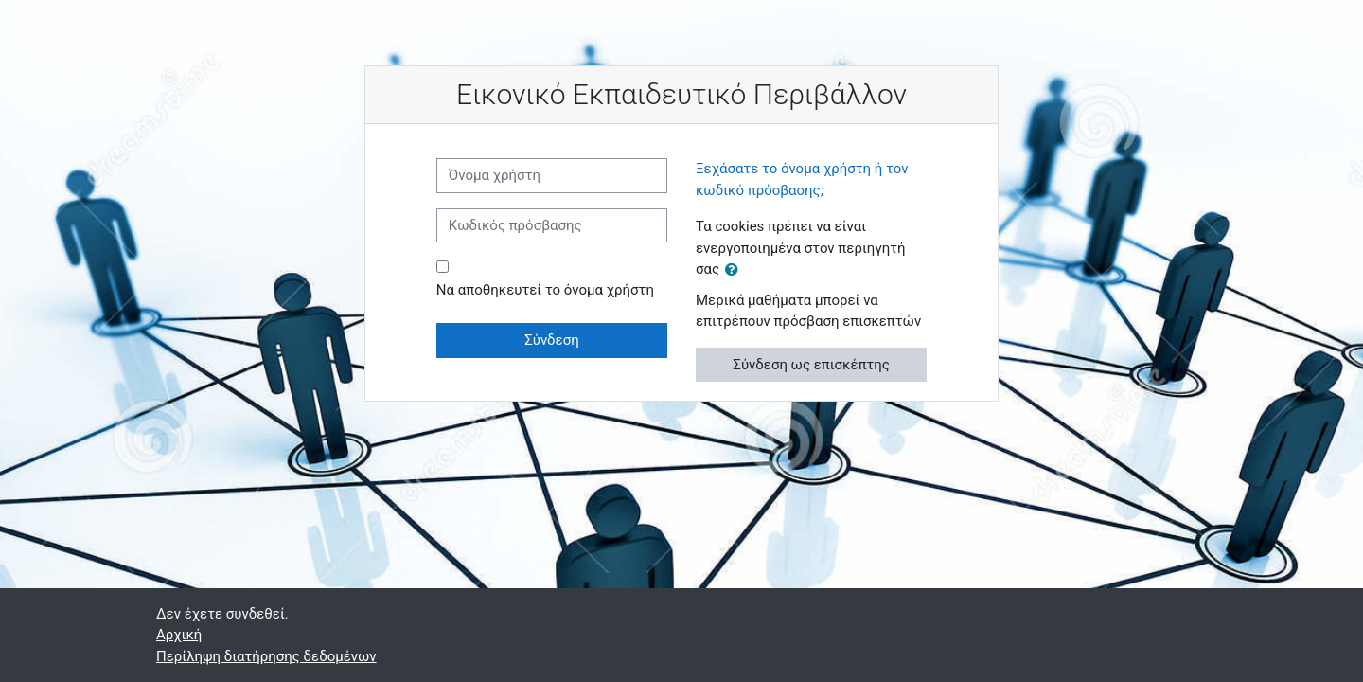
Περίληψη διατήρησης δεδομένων (266, 656)
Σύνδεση (551, 340)
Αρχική (179, 634)
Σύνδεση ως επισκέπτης (811, 364)
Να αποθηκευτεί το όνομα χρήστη (545, 289)
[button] (735, 270)
